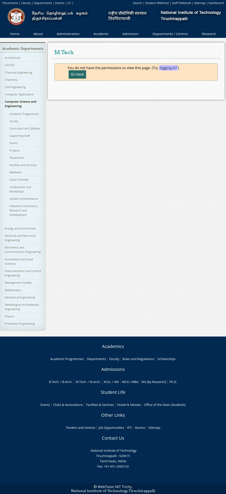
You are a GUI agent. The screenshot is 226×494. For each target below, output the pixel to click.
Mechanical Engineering (20, 297)
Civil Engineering (15, 87)
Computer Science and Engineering (20, 104)
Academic (101, 33)
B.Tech (54, 382)
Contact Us (113, 438)
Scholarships (166, 359)
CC (69, 3)
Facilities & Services (100, 405)
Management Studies (18, 283)
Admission (130, 33)
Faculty (13, 121)
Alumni (140, 428)
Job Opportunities (111, 428)
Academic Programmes (24, 114)
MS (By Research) (153, 382)
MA (116, 382)
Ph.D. (173, 382)
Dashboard (216, 3)
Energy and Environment (20, 228)
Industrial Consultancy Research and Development (23, 210)
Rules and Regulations (138, 359)
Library (26, 3)
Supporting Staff (19, 136)
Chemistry (11, 80)
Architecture (12, 58)
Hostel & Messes (129, 405)
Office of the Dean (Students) (165, 405)
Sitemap (199, 3)
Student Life (113, 392)
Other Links (113, 415)
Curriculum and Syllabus (24, 128)
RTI (129, 428)
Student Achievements (23, 199)
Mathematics (13, 290)
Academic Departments (22, 48)
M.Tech (81, 382)
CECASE (10, 65)
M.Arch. (95, 382)
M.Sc (107, 382)
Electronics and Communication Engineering (23, 249)
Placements (10, 3)
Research (209, 33)
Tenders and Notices (80, 428)
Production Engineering (20, 324)
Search (137, 3)
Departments (43, 3)
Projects (14, 150)
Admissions (113, 369)
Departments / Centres (170, 33)
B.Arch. (67, 382)
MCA (125, 382)
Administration (68, 33)
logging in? (168, 67)
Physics (9, 316)
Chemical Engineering (18, 72)
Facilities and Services (23, 165)
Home (14, 33)
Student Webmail (157, 3)
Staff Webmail (181, 3)
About (38, 33)
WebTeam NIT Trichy (115, 486)
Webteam (15, 172)
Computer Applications (19, 94)
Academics (113, 346)
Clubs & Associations (68, 405)
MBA (135, 382)
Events (59, 3)
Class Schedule (18, 179)
